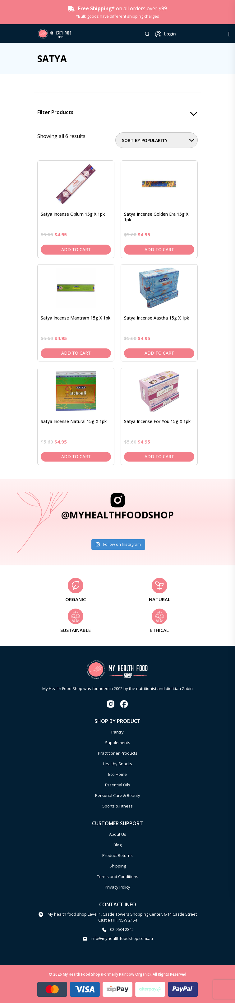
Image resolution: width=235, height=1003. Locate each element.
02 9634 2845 (122, 929)
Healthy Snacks (117, 763)
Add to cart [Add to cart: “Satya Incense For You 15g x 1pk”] (159, 457)
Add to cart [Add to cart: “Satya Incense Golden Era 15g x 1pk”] (159, 249)
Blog (117, 845)
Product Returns (117, 855)
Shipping (117, 866)
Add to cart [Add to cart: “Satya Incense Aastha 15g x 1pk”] (159, 353)
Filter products (55, 112)
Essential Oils (117, 785)
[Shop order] (156, 140)
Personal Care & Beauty (117, 795)
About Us (117, 834)
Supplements (117, 742)
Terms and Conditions (117, 876)
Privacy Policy (117, 887)
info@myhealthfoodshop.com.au (122, 938)
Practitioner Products (117, 753)
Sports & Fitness (117, 806)
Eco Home (117, 774)
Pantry (117, 732)
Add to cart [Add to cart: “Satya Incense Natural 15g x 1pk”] (76, 457)
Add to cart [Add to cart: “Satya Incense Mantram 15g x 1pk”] (76, 353)
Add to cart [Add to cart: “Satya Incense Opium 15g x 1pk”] (76, 249)
